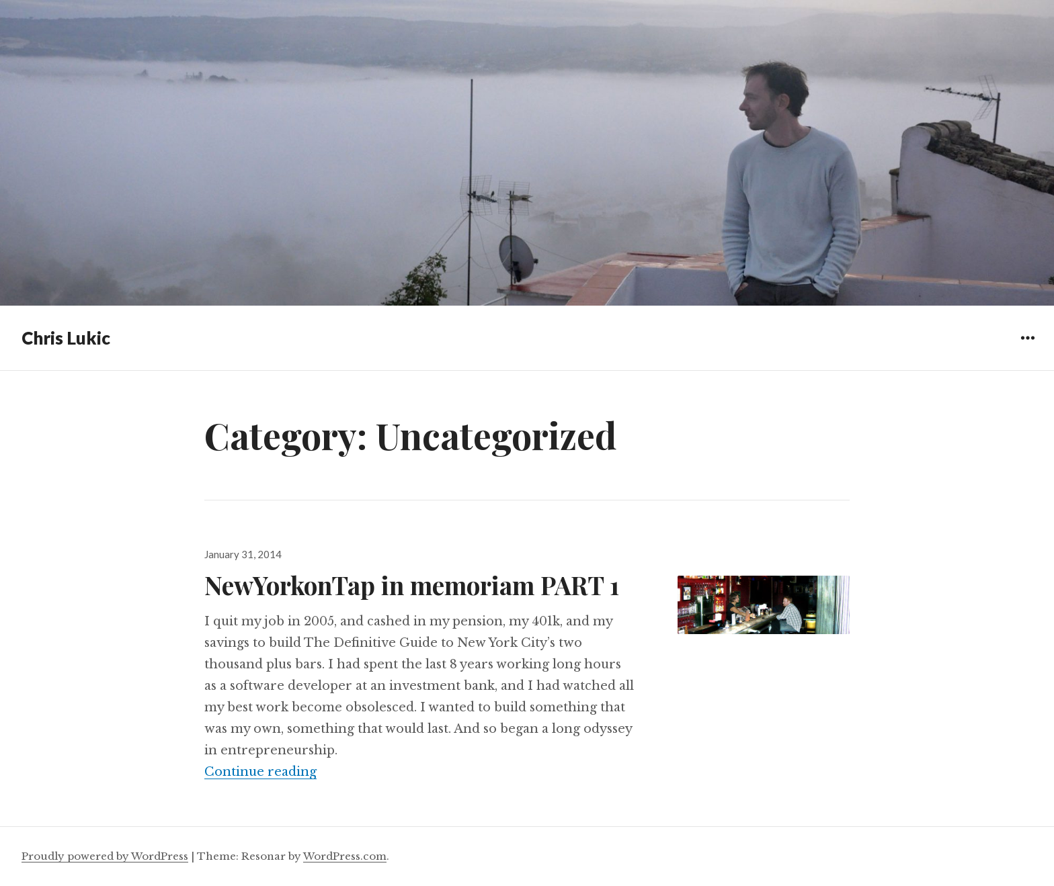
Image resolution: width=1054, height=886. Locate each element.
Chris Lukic (66, 338)
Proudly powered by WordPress (105, 856)
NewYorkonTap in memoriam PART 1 (411, 584)
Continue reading (260, 771)
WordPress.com (345, 856)
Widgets (1027, 348)
